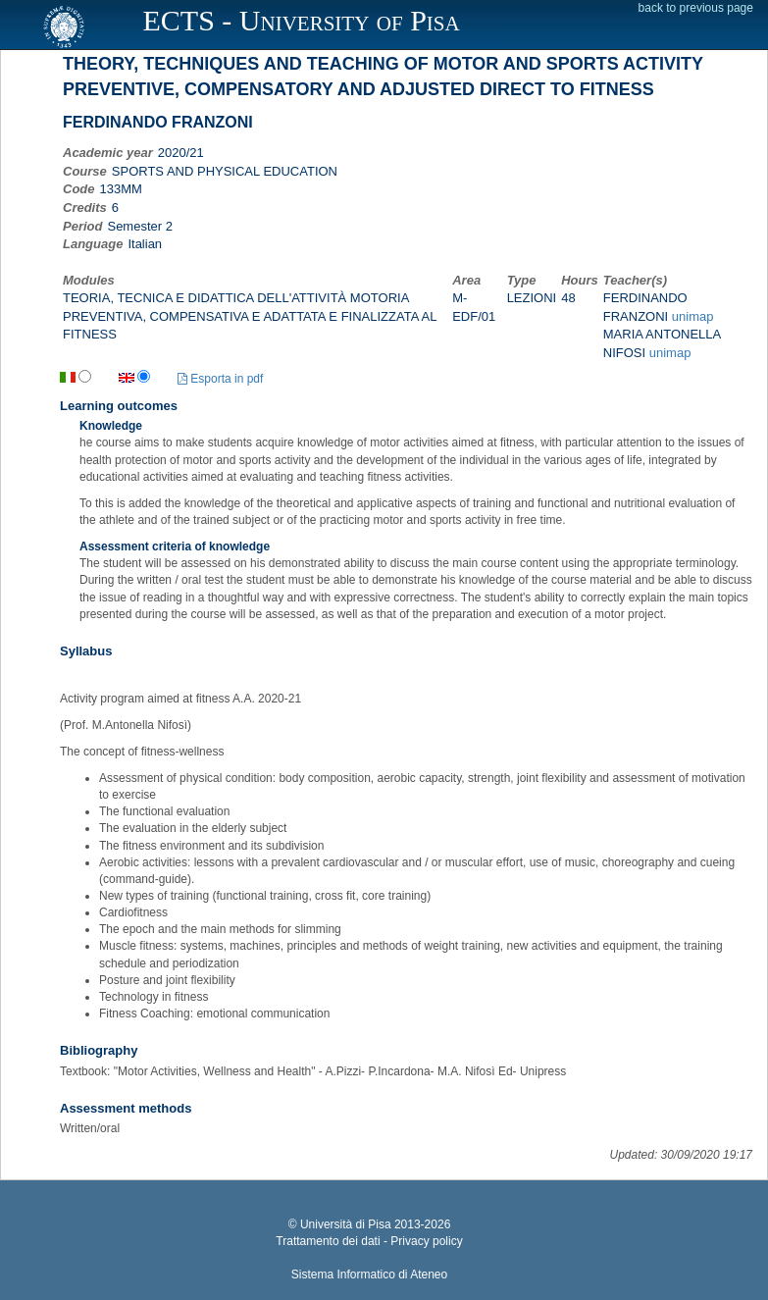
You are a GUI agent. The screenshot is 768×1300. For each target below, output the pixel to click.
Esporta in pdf (220, 379)
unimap (693, 316)
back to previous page (696, 8)
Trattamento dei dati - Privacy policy (369, 1241)
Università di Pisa (345, 1224)
